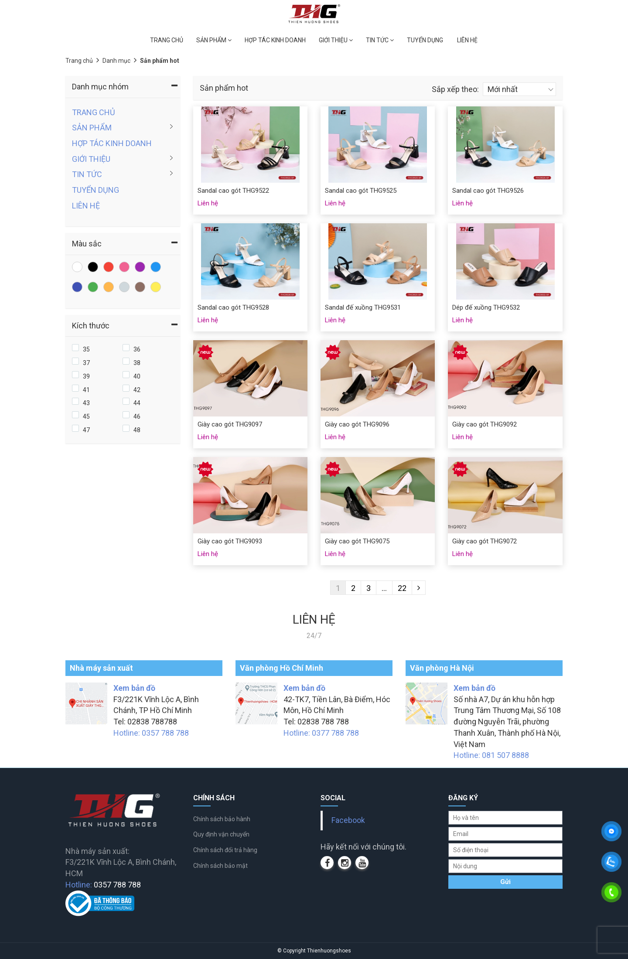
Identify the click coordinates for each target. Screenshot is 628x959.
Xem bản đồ (134, 688)
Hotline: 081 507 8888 (491, 755)
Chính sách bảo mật (220, 865)
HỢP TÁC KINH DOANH (275, 40)
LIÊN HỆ (467, 40)
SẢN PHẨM (214, 40)
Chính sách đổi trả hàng (225, 849)
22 (402, 588)
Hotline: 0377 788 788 (321, 732)
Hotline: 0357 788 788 (151, 732)
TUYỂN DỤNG (425, 40)
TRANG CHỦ (166, 40)
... (384, 588)
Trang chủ (79, 60)
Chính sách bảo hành (221, 819)
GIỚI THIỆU (336, 40)
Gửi (505, 882)
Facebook (348, 820)
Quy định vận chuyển (221, 834)
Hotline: (103, 884)
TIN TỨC (380, 40)
